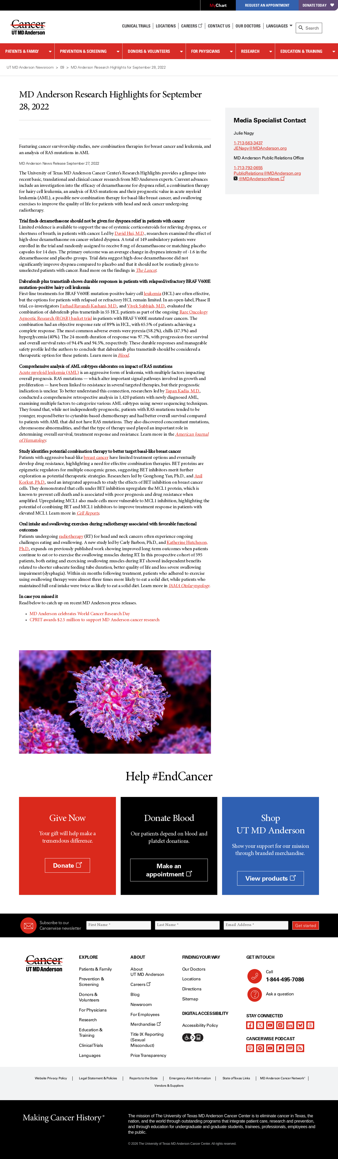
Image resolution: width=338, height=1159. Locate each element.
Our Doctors (248, 25)
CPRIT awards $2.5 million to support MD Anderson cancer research (94, 620)
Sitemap (190, 998)
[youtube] (270, 1025)
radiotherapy (71, 536)
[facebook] (250, 1025)
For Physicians (205, 51)
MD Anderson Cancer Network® (282, 1078)
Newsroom (141, 1004)
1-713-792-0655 (248, 167)
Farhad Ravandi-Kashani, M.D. (88, 306)
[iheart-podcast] (290, 1048)
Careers (191, 25)
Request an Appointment (267, 5)
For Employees (144, 1014)
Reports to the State (143, 1078)
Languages (277, 25)
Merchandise (145, 1024)
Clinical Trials (136, 25)
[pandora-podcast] (280, 1048)
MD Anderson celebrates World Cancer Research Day (80, 614)
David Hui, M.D (129, 233)
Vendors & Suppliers (169, 1085)
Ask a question (277, 996)
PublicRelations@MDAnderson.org (267, 173)
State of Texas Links (236, 1078)
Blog (134, 994)
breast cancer (96, 457)
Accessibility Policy (200, 1025)
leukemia (152, 294)
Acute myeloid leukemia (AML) (49, 372)
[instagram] (280, 1025)
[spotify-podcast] (260, 1048)
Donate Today (318, 5)
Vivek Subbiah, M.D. (146, 306)
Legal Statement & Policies (98, 1078)
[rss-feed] (300, 1048)
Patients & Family (22, 51)
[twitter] (260, 1025)
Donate (67, 865)
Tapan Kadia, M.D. (182, 391)
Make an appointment (169, 870)
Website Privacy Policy (51, 1078)
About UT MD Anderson (147, 972)
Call (290, 976)
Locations (191, 978)
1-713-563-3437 (248, 142)
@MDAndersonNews (261, 178)
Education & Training (301, 51)
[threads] (310, 1025)
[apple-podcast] (250, 1048)
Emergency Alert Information (190, 1078)
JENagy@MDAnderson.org (260, 148)
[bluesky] (300, 1025)
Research (250, 51)
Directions (191, 988)
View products (270, 878)
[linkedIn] (290, 1025)
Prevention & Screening (83, 51)
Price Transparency (148, 1055)
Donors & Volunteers (149, 51)
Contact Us (219, 25)
